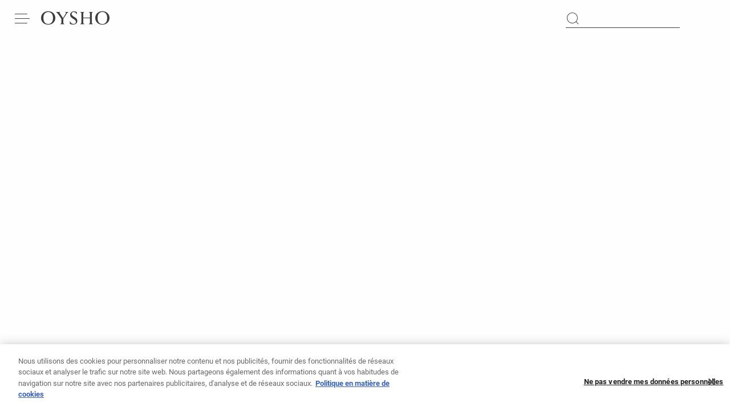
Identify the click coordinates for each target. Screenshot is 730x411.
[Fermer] (711, 384)
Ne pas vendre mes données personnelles (654, 384)
